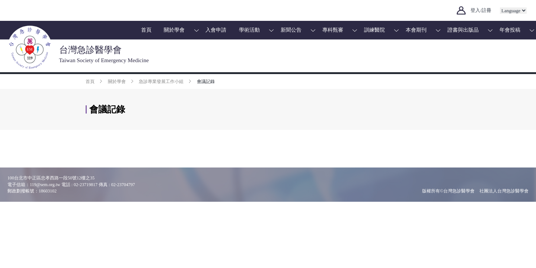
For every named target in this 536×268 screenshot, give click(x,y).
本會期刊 (416, 30)
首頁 (146, 30)
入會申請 (215, 30)
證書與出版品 (463, 30)
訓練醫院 (374, 30)
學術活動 (249, 30)
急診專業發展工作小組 (161, 81)
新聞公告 (291, 30)
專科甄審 (332, 30)
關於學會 (174, 30)
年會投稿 (510, 30)
